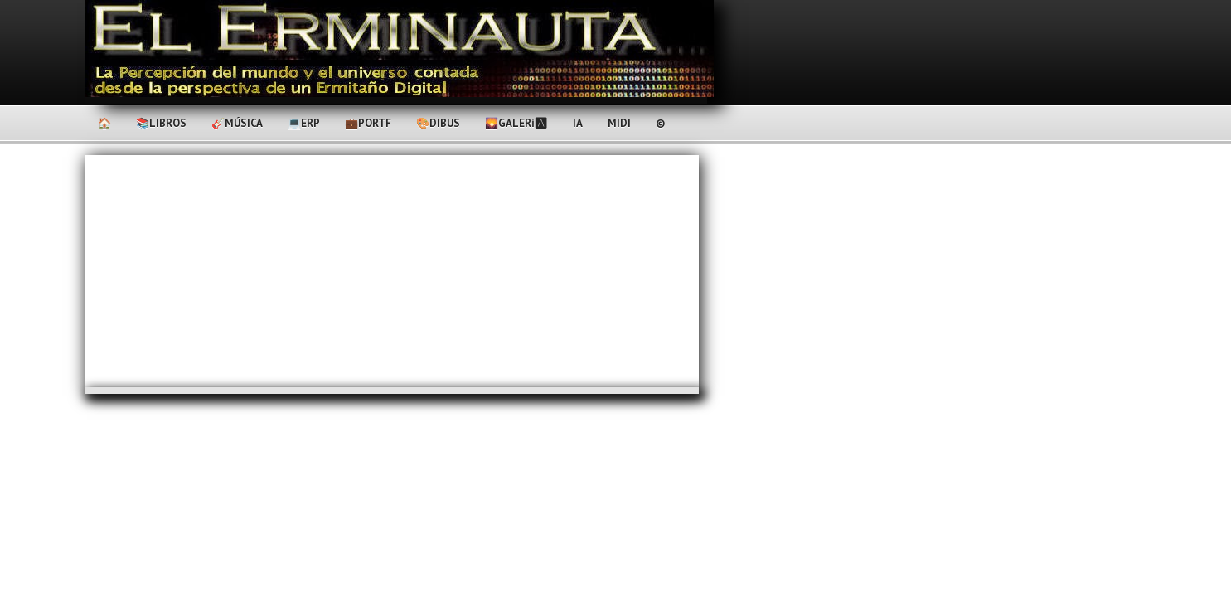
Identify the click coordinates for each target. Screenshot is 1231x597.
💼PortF (368, 123)
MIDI (619, 123)
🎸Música (237, 123)
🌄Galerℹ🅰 (516, 123)
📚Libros (161, 123)
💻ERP (304, 123)
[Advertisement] (392, 271)
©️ (660, 123)
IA (578, 123)
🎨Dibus (438, 123)
